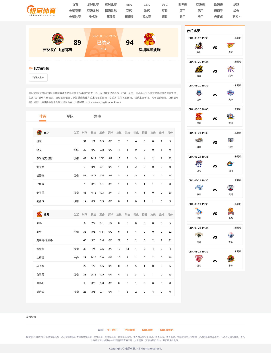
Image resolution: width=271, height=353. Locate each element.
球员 (42, 116)
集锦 (97, 116)
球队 (70, 116)
